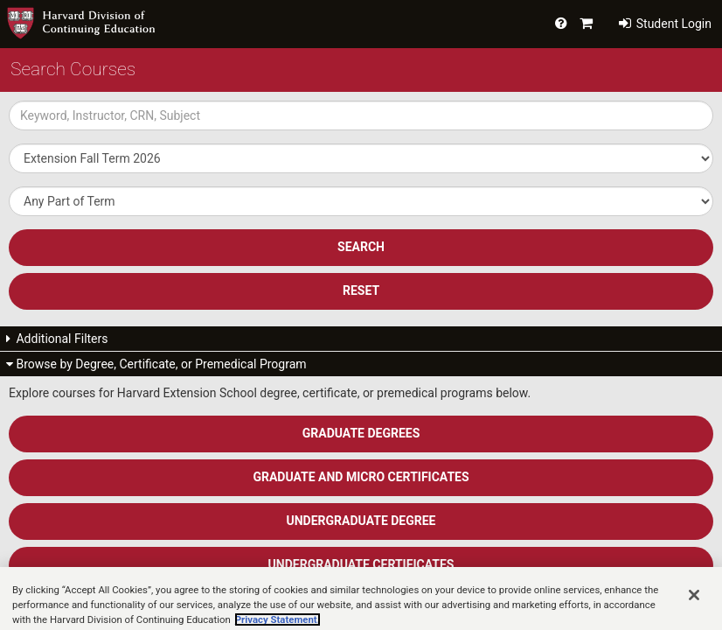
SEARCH (361, 247)
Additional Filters (57, 339)
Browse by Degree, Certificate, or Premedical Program (156, 364)
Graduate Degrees (361, 433)
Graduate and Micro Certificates (361, 477)
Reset (361, 291)
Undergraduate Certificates (361, 564)
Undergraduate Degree (361, 521)
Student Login (665, 24)
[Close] (694, 608)
